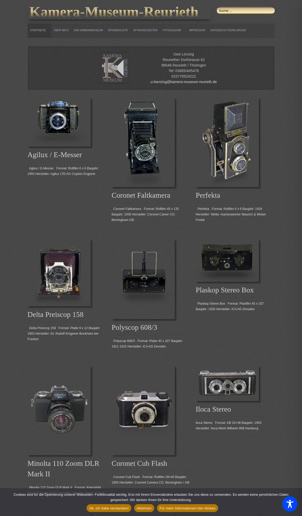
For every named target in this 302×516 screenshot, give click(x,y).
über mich (61, 30)
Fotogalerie (172, 30)
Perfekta (208, 195)
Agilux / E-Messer (55, 155)
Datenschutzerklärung (228, 30)
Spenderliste (118, 30)
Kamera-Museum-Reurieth (114, 12)
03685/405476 (187, 71)
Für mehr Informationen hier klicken (188, 508)
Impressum (197, 30)
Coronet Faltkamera (141, 195)
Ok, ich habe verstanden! (109, 508)
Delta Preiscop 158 (56, 314)
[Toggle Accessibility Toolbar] (290, 504)
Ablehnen (144, 508)
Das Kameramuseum (88, 30)
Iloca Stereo (213, 409)
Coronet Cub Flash (139, 463)
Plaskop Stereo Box (225, 290)
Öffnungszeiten (146, 30)
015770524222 (183, 76)
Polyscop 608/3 (134, 327)
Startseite (38, 30)
